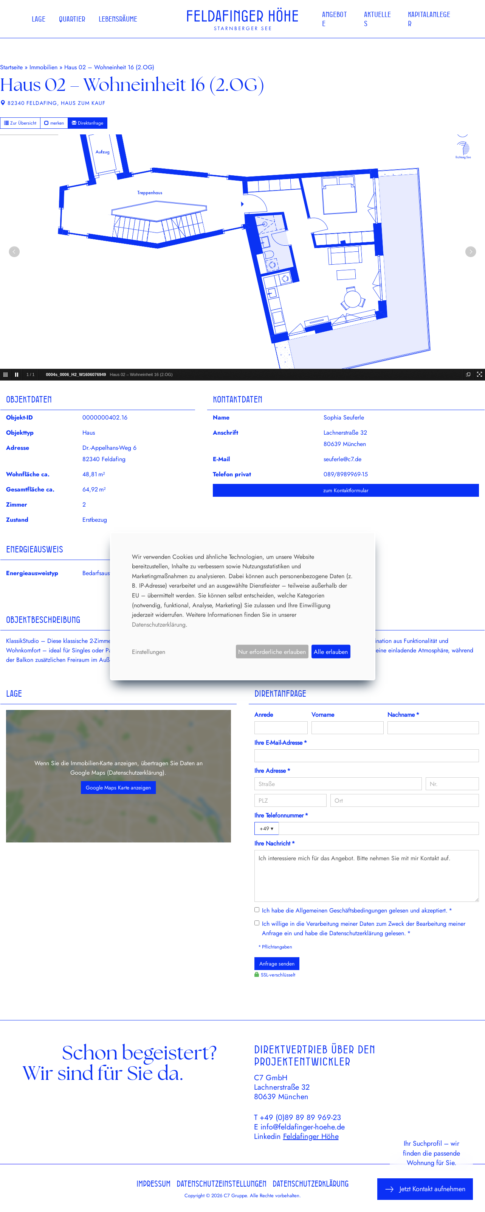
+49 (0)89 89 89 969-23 (300, 1117)
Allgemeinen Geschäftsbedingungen (341, 910)
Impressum (153, 1184)
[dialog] (242, 606)
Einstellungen (148, 651)
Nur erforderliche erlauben (272, 651)
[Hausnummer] (452, 783)
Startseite (11, 67)
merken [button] (54, 123)
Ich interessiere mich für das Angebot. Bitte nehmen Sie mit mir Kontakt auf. (366, 876)
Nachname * (403, 714)
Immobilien (43, 67)
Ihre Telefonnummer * (281, 815)
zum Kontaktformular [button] (346, 490)
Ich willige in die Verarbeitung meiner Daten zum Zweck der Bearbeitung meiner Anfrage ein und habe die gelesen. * (363, 928)
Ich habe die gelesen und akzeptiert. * (357, 910)
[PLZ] (290, 800)
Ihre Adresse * (272, 770)
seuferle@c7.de (342, 459)
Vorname (322, 714)
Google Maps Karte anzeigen (118, 787)
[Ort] (404, 800)
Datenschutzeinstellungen (222, 1184)
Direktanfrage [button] (87, 123)
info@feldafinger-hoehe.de (302, 1127)
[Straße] (338, 783)
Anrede (263, 714)
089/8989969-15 (346, 474)
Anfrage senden (276, 963)
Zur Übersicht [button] (20, 123)
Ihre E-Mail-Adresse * (280, 742)
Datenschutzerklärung (136, 772)
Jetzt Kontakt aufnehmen (425, 1189)
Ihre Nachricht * (274, 843)
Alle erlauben (331, 651)
